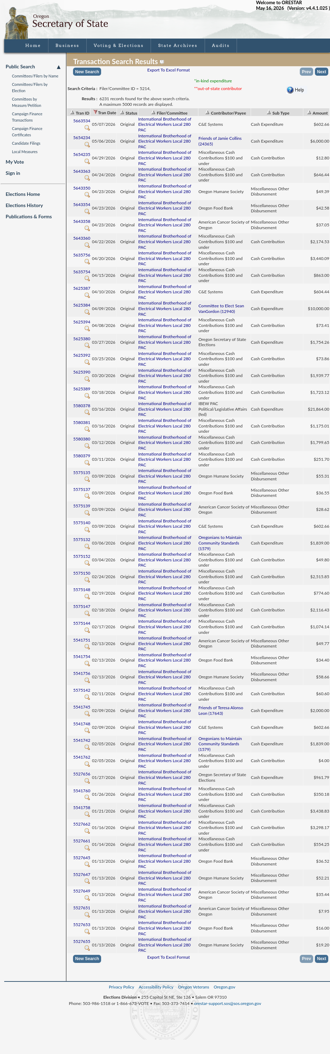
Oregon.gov (224, 987)
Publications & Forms (29, 216)
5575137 (82, 492)
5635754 (82, 274)
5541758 (82, 810)
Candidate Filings (26, 143)
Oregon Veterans (193, 987)
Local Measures (25, 151)
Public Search (33, 66)
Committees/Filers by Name (35, 76)
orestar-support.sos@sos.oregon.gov (227, 1003)
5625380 (82, 341)
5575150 (82, 575)
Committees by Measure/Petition (26, 102)
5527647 (82, 877)
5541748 (82, 726)
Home (33, 45)
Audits (221, 45)
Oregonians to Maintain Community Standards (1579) (220, 543)
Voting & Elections (119, 45)
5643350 (82, 190)
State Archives (177, 45)
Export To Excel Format (168, 70)
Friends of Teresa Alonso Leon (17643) (220, 710)
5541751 (82, 642)
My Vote (15, 162)
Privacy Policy (121, 987)
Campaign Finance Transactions (27, 116)
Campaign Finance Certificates (27, 131)
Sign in (13, 173)
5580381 (82, 425)
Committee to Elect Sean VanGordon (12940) (221, 308)
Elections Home (23, 194)
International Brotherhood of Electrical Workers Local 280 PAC (164, 124)
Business (67, 45)
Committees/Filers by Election (29, 87)
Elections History (24, 205)
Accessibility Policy (156, 987)
